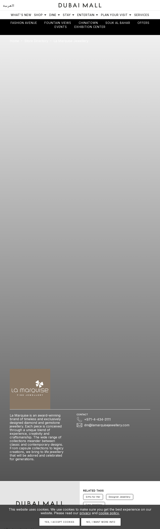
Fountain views (57, 22)
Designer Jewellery (120, 497)
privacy (85, 513)
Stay (69, 15)
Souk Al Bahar (117, 22)
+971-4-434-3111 (97, 419)
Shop (40, 15)
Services (141, 15)
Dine (54, 15)
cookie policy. (109, 513)
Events (61, 27)
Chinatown (88, 22)
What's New (21, 15)
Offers (143, 22)
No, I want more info (100, 522)
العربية (8, 5)
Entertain (87, 15)
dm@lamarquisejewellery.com (106, 425)
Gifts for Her (93, 497)
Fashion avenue (24, 22)
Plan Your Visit (116, 15)
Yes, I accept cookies (59, 522)
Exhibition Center (89, 27)
